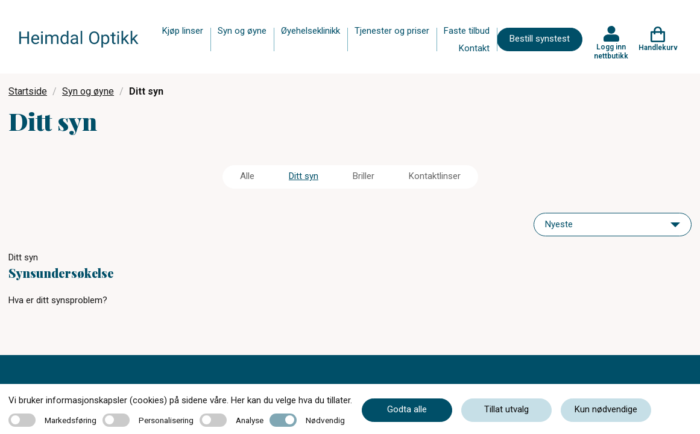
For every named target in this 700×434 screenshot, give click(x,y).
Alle (247, 176)
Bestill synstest (539, 38)
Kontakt (474, 48)
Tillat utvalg (506, 409)
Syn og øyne (242, 30)
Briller (363, 176)
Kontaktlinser (435, 176)
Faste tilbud (467, 30)
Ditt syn (303, 176)
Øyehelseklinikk (310, 30)
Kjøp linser (182, 30)
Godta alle (407, 409)
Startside (27, 91)
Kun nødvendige (606, 409)
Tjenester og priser (392, 30)
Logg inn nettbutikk (611, 51)
